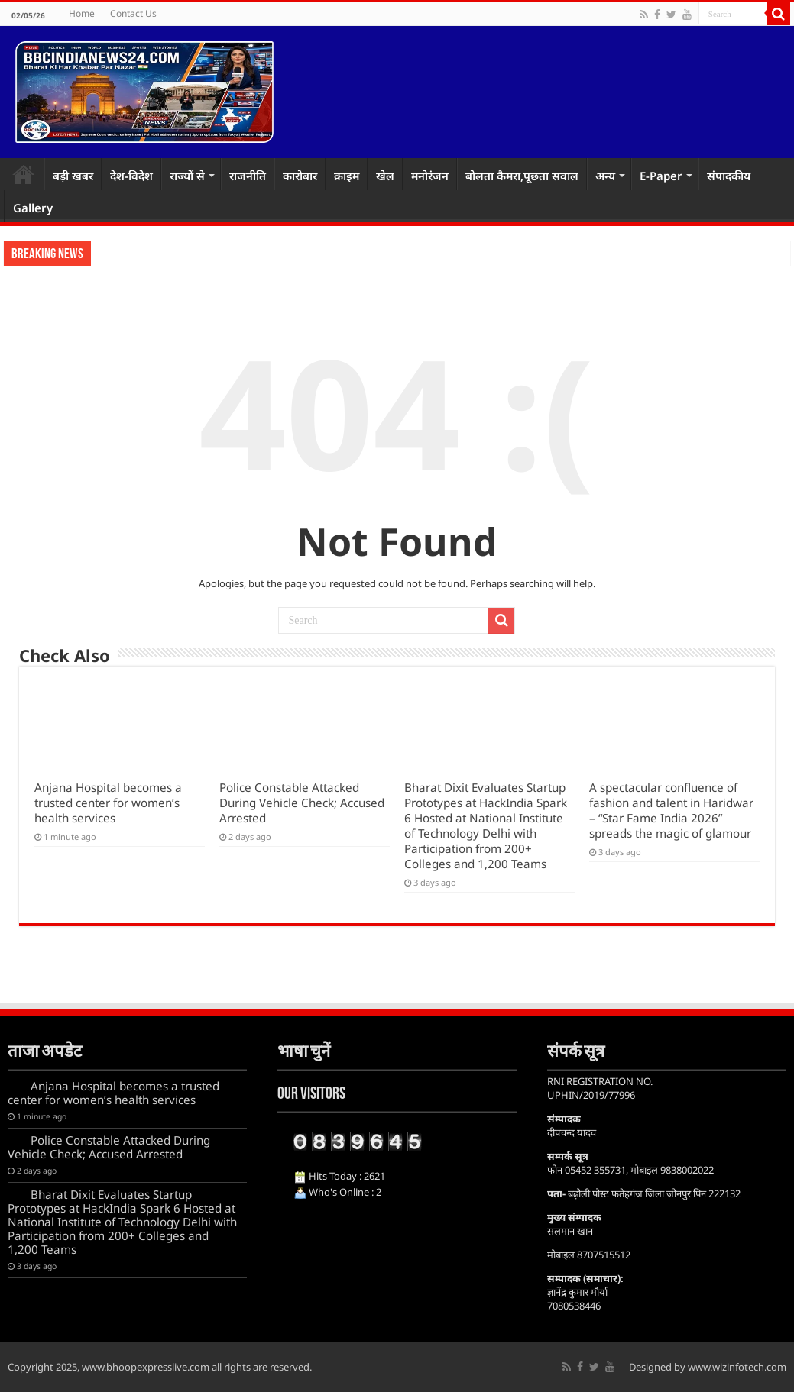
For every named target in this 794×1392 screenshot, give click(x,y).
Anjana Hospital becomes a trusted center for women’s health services (108, 802)
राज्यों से (187, 175)
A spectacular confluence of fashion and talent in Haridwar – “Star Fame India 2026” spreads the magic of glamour (671, 810)
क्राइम (346, 175)
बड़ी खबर (73, 175)
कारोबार (300, 175)
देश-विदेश (131, 175)
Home (82, 13)
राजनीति (247, 175)
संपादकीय (728, 175)
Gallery (33, 207)
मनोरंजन (430, 175)
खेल (385, 175)
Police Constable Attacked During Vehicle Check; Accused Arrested (301, 802)
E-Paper (661, 175)
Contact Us (133, 13)
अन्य (605, 175)
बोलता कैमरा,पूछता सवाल (521, 175)
